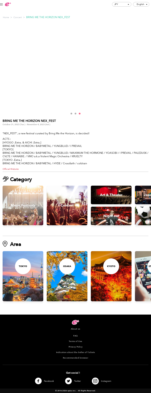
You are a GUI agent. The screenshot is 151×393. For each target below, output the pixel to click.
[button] (71, 113)
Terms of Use (75, 341)
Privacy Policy (75, 346)
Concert (17, 17)
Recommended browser (75, 357)
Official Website (11, 169)
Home (6, 17)
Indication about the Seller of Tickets (75, 352)
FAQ (75, 335)
